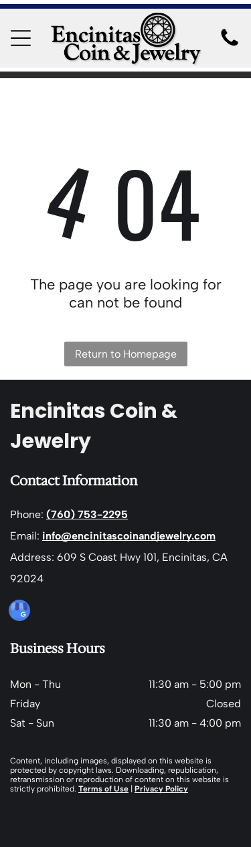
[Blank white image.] (229, 45)
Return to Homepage (126, 354)
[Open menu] (21, 38)
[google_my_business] (19, 612)
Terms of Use (103, 789)
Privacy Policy (161, 789)
